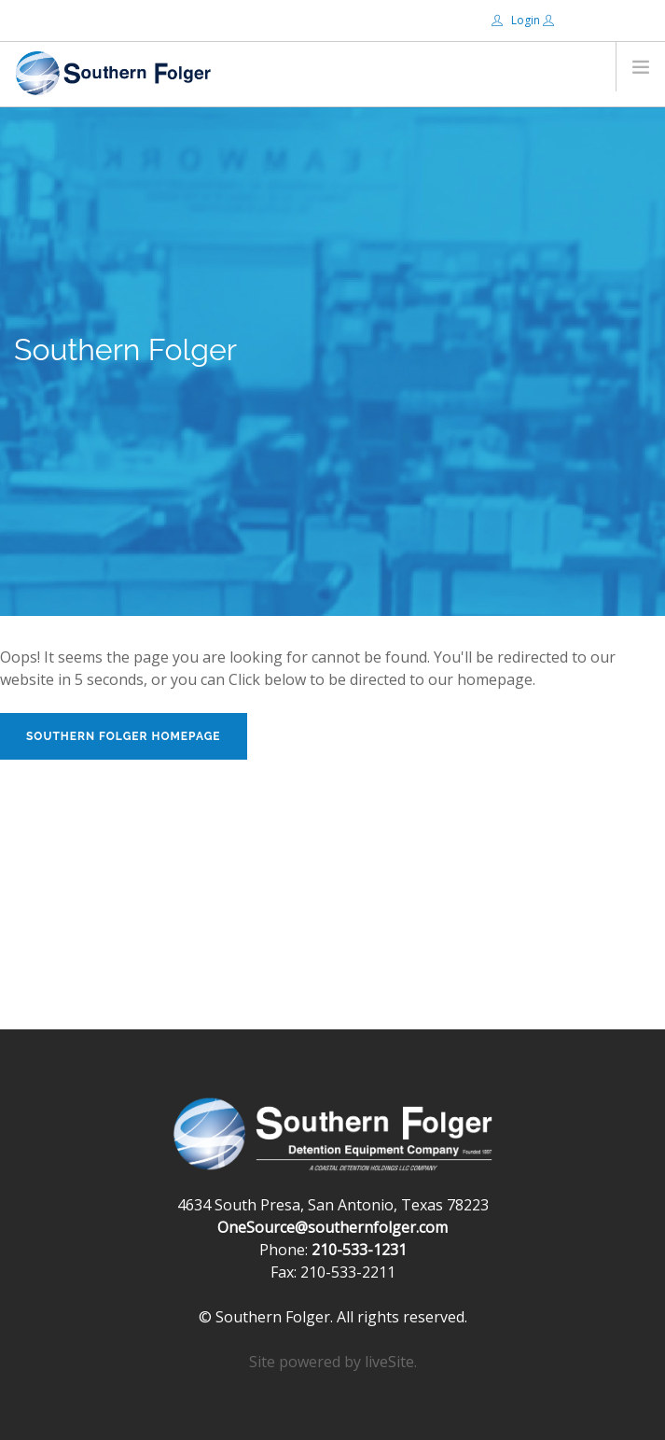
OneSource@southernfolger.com (332, 1227)
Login (517, 20)
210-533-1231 (359, 1249)
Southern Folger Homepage (123, 736)
